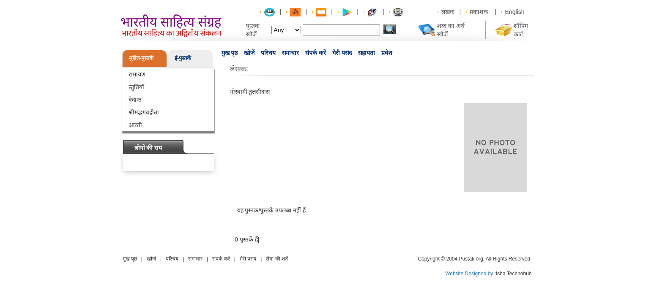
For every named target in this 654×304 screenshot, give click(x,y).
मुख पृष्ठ (230, 52)
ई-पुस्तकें (183, 58)
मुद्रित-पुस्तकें (141, 58)
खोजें (249, 52)
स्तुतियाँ (136, 87)
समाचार (290, 52)
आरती (135, 125)
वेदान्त (135, 99)
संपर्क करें (315, 52)
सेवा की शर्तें (277, 259)
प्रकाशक (479, 11)
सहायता (366, 52)
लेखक (447, 11)
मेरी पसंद (342, 52)
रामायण (137, 74)
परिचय (268, 52)
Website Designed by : (470, 274)
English (515, 11)
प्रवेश (386, 52)
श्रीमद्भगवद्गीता (144, 112)
